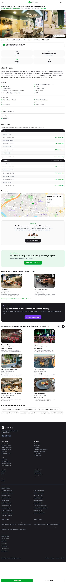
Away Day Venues (5, 500)
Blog (3, 473)
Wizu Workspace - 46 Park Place (10, 8)
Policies (3, 480)
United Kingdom (5, 39)
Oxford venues (23, 529)
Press (3, 476)
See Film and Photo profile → (57, 160)
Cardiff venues (21, 527)
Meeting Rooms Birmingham (52, 527)
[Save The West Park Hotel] (53, 380)
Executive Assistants (6, 463)
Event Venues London (6, 505)
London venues (5, 522)
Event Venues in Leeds (56, 413)
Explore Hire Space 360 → (32, 262)
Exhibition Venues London (7, 510)
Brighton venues (13, 527)
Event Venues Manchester (53, 522)
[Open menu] (3, 2)
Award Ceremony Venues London (40, 507)
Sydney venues (5, 551)
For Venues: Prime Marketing (40, 449)
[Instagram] (9, 436)
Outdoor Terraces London (7, 515)
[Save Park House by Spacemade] (20, 355)
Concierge (36, 447)
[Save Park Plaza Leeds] (53, 355)
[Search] (61, 2)
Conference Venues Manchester (40, 522)
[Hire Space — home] (33, 2)
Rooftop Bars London (38, 497)
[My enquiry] (63, 2)
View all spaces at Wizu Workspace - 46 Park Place (16, 298)
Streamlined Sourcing (6, 445)
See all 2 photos (59, 35)
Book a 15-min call (33, 240)
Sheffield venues (5, 532)
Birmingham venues (23, 522)
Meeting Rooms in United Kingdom (11, 409)
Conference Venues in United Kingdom (49, 409)
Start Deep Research (33, 317)
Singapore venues (5, 548)
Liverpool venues (5, 527)
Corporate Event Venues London (40, 505)
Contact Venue (49, 580)
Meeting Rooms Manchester (40, 524)
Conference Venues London (7, 490)
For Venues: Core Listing (39, 451)
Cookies (62, 558)
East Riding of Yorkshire (16, 39)
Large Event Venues (38, 510)
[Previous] (58, 326)
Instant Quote (17, 580)
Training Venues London (7, 502)
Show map (43, 8)
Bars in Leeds (23, 413)
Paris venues (4, 541)
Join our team (37, 471)
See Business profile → (58, 130)
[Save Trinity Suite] (20, 275)
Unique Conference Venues (7, 492)
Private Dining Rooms (6, 497)
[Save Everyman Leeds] (20, 331)
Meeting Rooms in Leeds (30, 409)
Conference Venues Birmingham (53, 524)
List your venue (37, 453)
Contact (3, 478)
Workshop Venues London (39, 512)
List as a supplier (38, 455)
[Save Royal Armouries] (53, 331)
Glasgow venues (27, 524)
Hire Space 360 (5, 443)
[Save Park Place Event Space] (53, 275)
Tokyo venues (4, 546)
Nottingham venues (14, 529)
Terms (57, 558)
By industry (4, 451)
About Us (4, 471)
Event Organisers (5, 461)
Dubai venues (4, 543)
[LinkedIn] (3, 436)
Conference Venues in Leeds (10, 413)
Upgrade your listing (38, 475)
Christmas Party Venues (38, 492)
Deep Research (37, 443)
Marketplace (37, 445)
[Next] (63, 326)
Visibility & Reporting (6, 449)
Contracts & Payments (6, 447)
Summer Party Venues (6, 495)
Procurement (4, 459)
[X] (6, 436)
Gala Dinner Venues (6, 507)
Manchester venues (13, 522)
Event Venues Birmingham (39, 527)
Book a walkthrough (6, 453)
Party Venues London (38, 495)
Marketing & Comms (6, 465)
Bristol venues (13, 524)
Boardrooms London (38, 502)
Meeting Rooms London (39, 500)
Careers (3, 475)
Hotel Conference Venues (39, 490)
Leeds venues (20, 524)
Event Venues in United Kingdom (39, 413)
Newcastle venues (5, 529)
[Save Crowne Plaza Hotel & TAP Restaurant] (20, 380)
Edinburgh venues (5, 524)
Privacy (52, 558)
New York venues (5, 538)
